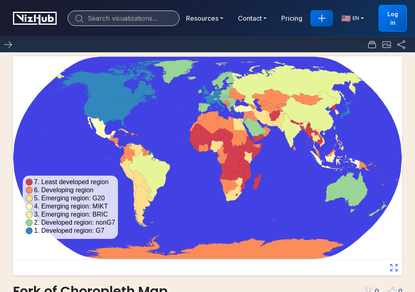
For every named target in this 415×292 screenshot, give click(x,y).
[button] (386, 44)
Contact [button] (250, 18)
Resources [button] (202, 18)
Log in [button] (392, 18)
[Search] (124, 18)
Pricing (291, 18)
